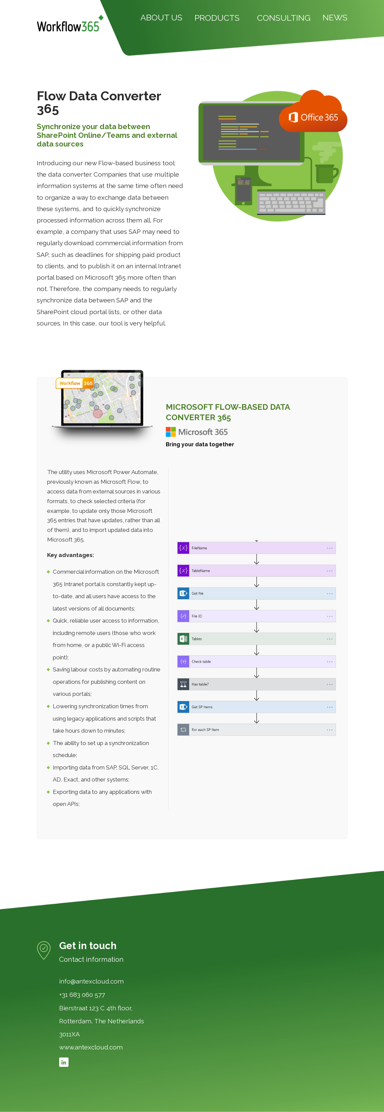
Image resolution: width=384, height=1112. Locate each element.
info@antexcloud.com (91, 981)
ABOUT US (161, 17)
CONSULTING (283, 18)
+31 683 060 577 (82, 995)
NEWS (335, 17)
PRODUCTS (217, 18)
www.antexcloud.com (91, 1047)
